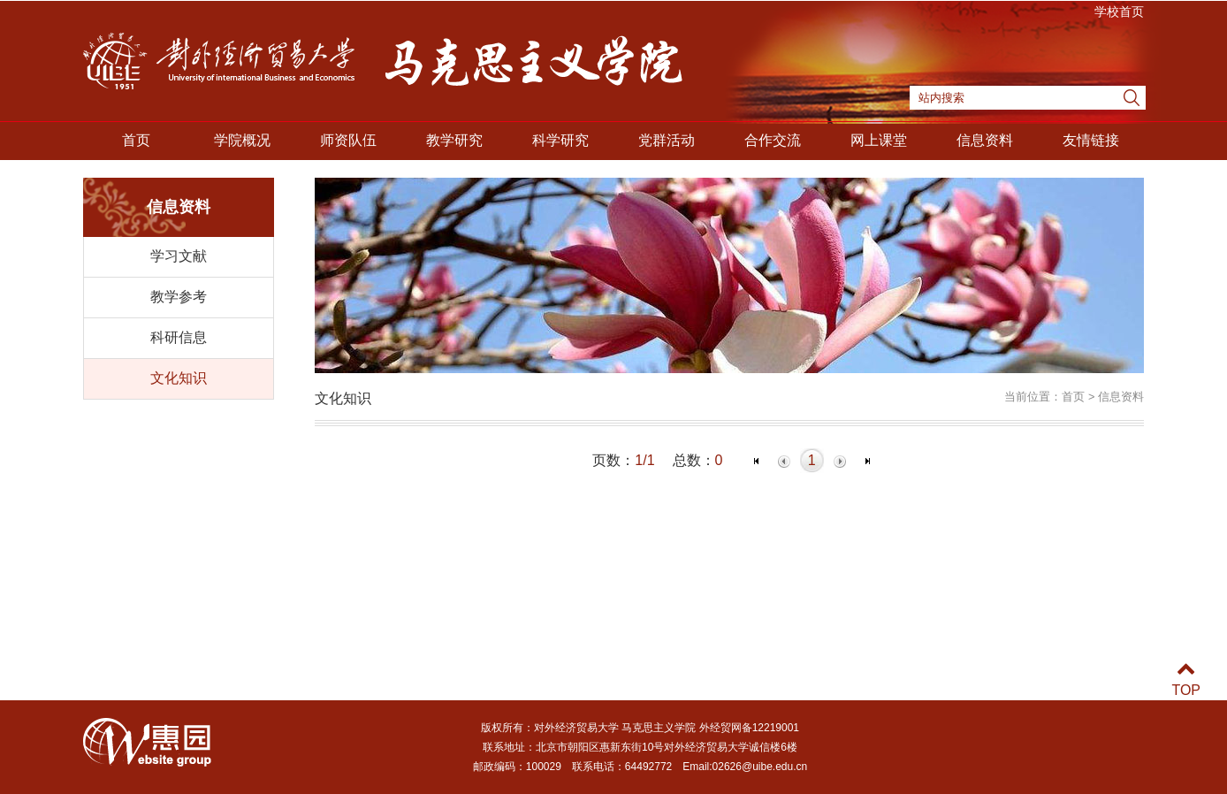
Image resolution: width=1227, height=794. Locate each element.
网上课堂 (878, 140)
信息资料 (984, 140)
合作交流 (772, 140)
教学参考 (178, 296)
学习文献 (178, 255)
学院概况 (242, 140)
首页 (136, 140)
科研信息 (178, 337)
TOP (1185, 679)
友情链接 (1091, 140)
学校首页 (1119, 11)
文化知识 (178, 378)
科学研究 (560, 140)
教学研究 (454, 140)
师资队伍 (348, 140)
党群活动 (666, 140)
